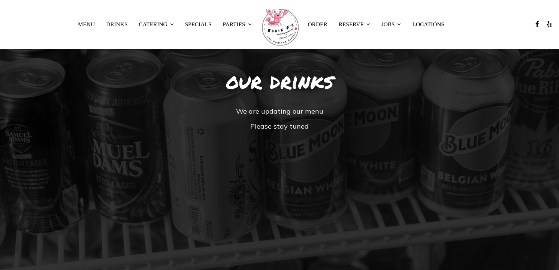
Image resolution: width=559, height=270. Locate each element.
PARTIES (237, 24)
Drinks (116, 24)
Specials (198, 24)
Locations (428, 24)
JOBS (391, 24)
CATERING (156, 24)
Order (317, 24)
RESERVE (354, 24)
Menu (86, 24)
